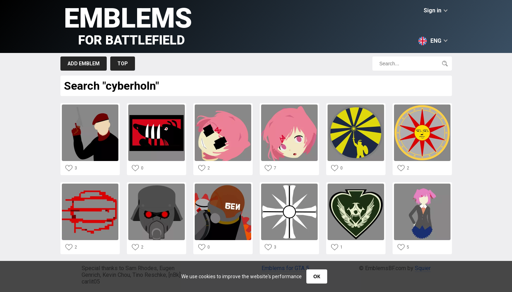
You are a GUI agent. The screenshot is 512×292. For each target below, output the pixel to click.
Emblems (128, 25)
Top (122, 63)
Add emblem (83, 63)
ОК (316, 276)
